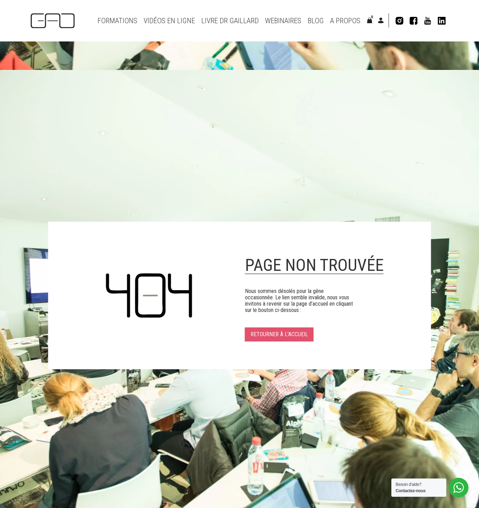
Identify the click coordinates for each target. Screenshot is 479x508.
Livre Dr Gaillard (230, 21)
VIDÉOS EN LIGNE (169, 21)
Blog (316, 21)
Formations (117, 21)
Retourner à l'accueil (279, 334)
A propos (345, 21)
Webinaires (283, 21)
